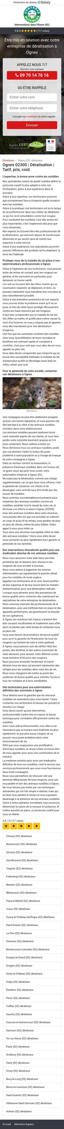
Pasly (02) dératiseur (18, 1046)
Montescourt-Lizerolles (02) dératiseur (28, 949)
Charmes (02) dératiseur (20, 941)
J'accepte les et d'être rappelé (33, 116)
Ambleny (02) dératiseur (19, 1054)
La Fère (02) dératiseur (19, 933)
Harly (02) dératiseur (17, 1062)
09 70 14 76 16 (32, 75)
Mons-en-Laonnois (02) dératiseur (25, 1087)
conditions (32, 116)
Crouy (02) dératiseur (18, 1070)
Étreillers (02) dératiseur (19, 989)
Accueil (7, 1124)
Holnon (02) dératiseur (19, 1111)
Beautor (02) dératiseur (19, 884)
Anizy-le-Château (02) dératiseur (24, 973)
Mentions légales (24, 1124)
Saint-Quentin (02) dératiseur (22, 1095)
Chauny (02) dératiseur (19, 836)
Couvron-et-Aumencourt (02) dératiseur (28, 1022)
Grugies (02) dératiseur (19, 965)
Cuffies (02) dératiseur (18, 1006)
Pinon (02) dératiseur (18, 998)
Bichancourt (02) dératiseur (21, 844)
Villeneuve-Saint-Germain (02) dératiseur (29, 1103)
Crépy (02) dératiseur (18, 981)
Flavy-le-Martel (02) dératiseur (23, 900)
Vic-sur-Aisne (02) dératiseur (22, 1038)
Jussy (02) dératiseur (18, 908)
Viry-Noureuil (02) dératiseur (22, 860)
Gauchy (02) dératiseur (19, 1014)
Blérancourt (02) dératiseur (21, 892)
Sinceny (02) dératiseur (19, 852)
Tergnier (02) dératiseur (19, 868)
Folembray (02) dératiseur (20, 876)
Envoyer (32, 125)
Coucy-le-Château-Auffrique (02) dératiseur (30, 917)
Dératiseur (8, 160)
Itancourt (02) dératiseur (20, 1030)
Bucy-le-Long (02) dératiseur (22, 1079)
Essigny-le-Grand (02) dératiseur (24, 957)
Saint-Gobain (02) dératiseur (22, 925)
